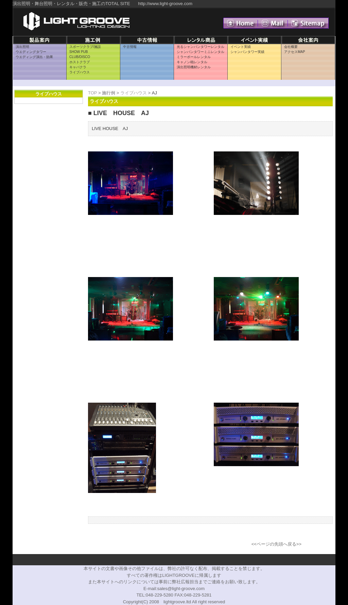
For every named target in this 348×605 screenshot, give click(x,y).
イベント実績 (240, 47)
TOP (92, 92)
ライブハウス (79, 72)
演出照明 (22, 47)
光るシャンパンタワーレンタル (200, 47)
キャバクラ (77, 67)
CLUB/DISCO (79, 57)
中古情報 (130, 47)
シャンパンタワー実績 (247, 52)
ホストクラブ (79, 62)
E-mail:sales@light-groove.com (174, 588)
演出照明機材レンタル (194, 67)
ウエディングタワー (31, 52)
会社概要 (291, 47)
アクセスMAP (294, 52)
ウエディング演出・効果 (34, 57)
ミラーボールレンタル (194, 57)
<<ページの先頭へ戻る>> (276, 544)
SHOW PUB (78, 52)
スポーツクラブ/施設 (85, 47)
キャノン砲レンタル (192, 62)
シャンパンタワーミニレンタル (200, 52)
